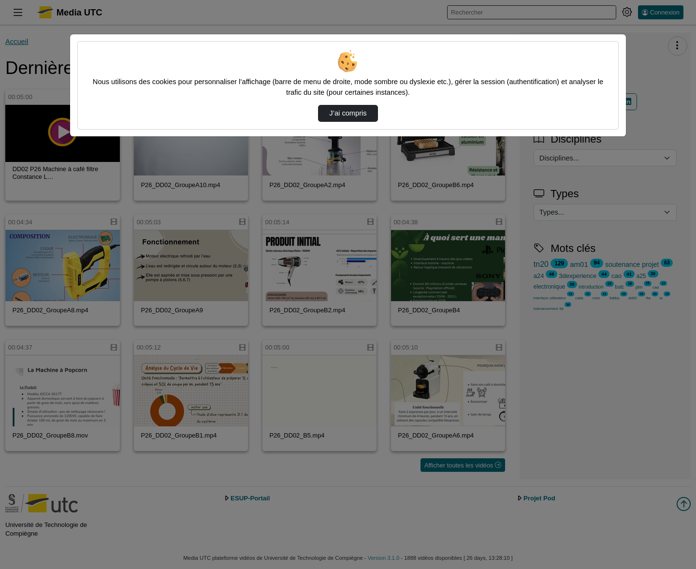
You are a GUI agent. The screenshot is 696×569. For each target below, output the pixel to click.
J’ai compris (347, 113)
